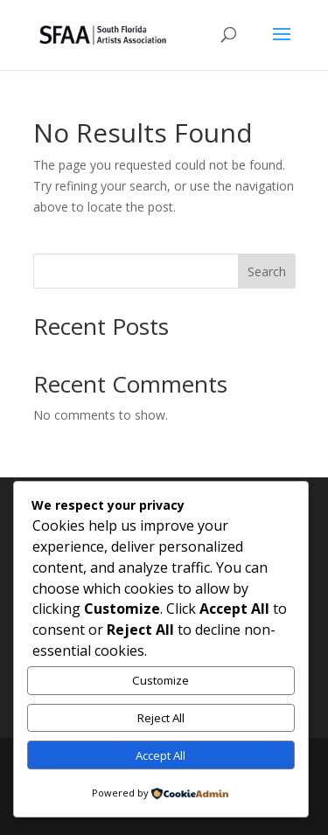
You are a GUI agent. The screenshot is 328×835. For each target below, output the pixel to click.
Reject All (161, 718)
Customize (160, 680)
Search (267, 271)
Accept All (160, 755)
